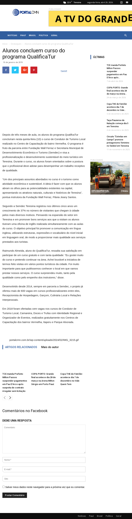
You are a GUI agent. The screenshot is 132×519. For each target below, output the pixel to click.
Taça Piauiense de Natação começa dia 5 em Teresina (117, 123)
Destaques (16, 43)
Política (43, 35)
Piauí (23, 35)
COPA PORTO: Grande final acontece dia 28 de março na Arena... (117, 90)
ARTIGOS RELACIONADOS (21, 347)
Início (5, 43)
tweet (64, 71)
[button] (125, 35)
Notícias (12, 35)
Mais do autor (50, 347)
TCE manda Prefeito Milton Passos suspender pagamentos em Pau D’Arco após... (117, 71)
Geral (54, 35)
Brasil (32, 35)
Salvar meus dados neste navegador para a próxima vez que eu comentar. (45, 487)
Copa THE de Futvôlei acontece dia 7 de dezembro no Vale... (117, 107)
